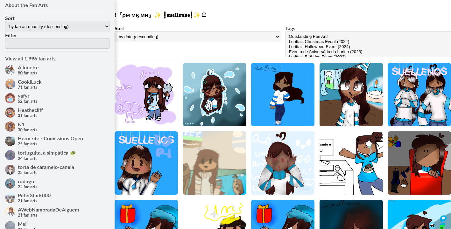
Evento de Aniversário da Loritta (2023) (368, 51)
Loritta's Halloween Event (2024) (368, 46)
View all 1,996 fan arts (30, 58)
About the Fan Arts (26, 5)
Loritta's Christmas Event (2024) (368, 41)
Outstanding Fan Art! (368, 36)
